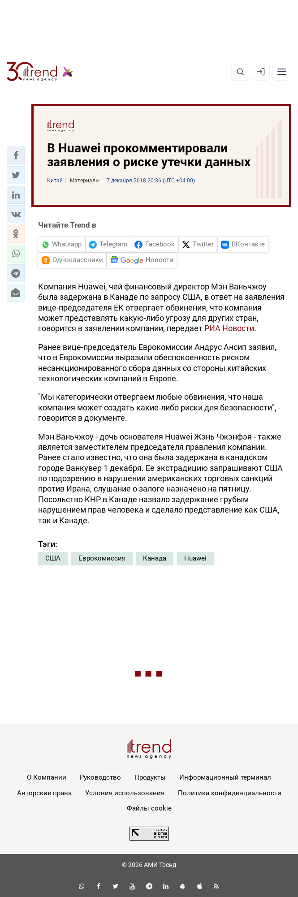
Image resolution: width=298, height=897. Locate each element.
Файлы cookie (149, 808)
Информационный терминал (225, 777)
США (52, 558)
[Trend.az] (40, 72)
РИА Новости (229, 328)
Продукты (150, 777)
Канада (154, 558)
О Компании (46, 777)
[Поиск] (240, 72)
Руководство (100, 777)
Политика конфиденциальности (229, 793)
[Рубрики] (281, 72)
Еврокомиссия (101, 558)
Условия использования (124, 793)
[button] (15, 155)
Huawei (195, 558)
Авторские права (44, 793)
